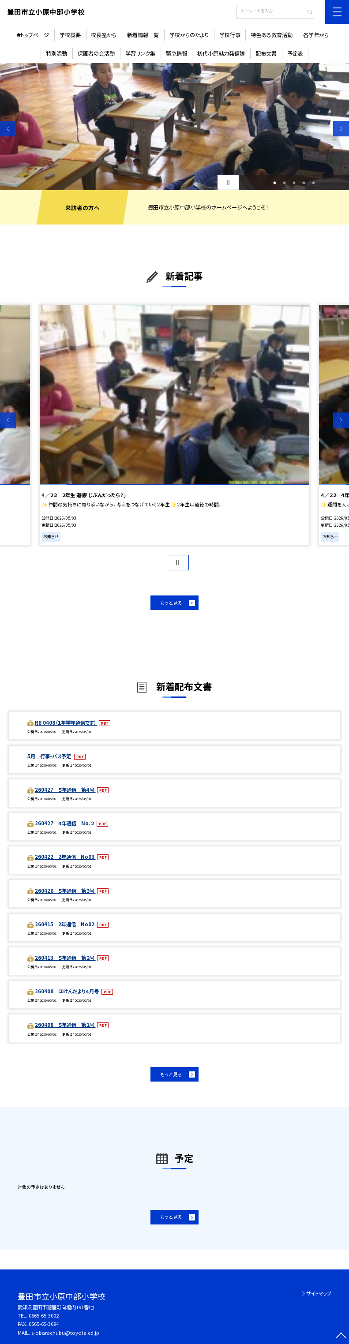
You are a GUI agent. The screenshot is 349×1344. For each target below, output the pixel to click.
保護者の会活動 (96, 53)
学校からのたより (189, 34)
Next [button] (341, 129)
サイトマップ (318, 1293)
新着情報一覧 (143, 34)
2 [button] (284, 182)
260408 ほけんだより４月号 (67, 991)
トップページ (34, 34)
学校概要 (70, 34)
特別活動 (56, 53)
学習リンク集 (140, 53)
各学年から (316, 34)
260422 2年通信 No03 (65, 856)
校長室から (103, 34)
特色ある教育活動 (272, 34)
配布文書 (266, 53)
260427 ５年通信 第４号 (65, 789)
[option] (174, 126)
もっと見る (171, 602)
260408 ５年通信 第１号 (65, 1024)
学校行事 (229, 34)
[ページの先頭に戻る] (341, 1336)
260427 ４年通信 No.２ (65, 823)
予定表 (295, 53)
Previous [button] (8, 129)
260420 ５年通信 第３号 (65, 890)
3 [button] (294, 182)
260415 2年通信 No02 (65, 924)
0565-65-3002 (44, 1315)
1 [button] (274, 182)
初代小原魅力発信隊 (221, 53)
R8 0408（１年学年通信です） (66, 722)
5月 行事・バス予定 (49, 756)
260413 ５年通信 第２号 (65, 957)
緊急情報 (176, 53)
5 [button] (313, 182)
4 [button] (303, 182)
